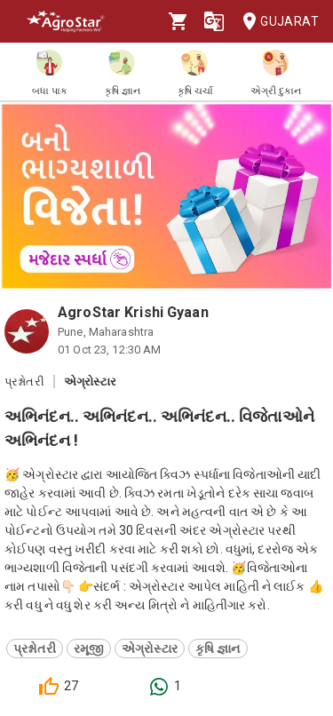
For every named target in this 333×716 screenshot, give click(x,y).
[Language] (214, 21)
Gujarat (275, 21)
